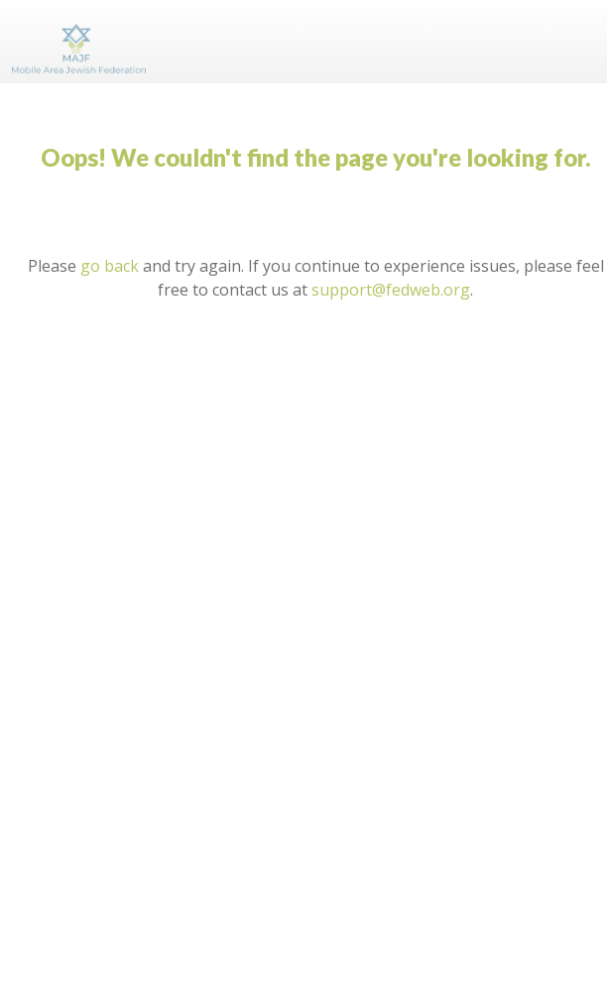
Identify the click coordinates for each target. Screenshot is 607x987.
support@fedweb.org (390, 290)
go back (109, 266)
